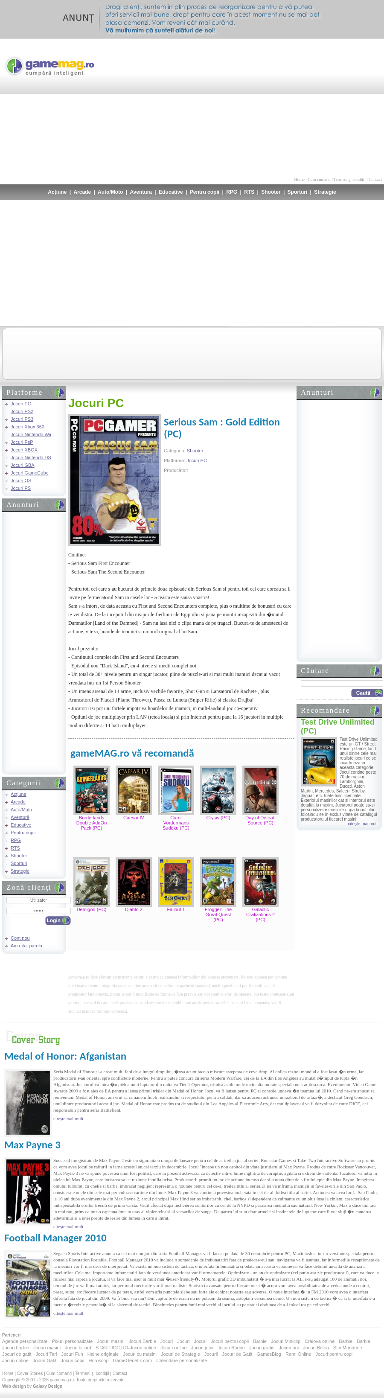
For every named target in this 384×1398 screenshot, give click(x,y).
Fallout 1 (176, 909)
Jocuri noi (289, 1347)
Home (299, 179)
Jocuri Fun (72, 1354)
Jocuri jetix (202, 1347)
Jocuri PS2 (22, 411)
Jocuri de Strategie (180, 1354)
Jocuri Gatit (45, 1360)
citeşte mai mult (363, 823)
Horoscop (98, 1360)
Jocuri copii (72, 1360)
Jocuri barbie (15, 1347)
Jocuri (166, 1341)
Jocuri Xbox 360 (27, 426)
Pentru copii (204, 192)
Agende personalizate (24, 1341)
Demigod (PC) (92, 909)
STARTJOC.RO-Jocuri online (126, 1347)
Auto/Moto (110, 192)
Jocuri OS (21, 480)
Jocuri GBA (23, 465)
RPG (231, 192)
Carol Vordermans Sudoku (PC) (176, 822)
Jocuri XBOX (24, 449)
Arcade (82, 192)
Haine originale (103, 1354)
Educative (171, 192)
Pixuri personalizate (72, 1341)
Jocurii (211, 1354)
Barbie (260, 1341)
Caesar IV (133, 817)
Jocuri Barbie (142, 1341)
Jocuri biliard (78, 1347)
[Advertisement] (309, 106)
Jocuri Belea (316, 1347)
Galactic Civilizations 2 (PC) (260, 914)
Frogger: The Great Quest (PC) (218, 914)
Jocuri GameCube (30, 472)
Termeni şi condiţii (349, 179)
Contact (375, 179)
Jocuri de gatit (16, 1354)
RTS (249, 192)
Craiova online (320, 1341)
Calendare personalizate (181, 1360)
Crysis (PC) (218, 817)
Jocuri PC (21, 403)
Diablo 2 (133, 909)
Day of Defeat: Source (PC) (260, 820)
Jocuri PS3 (22, 419)
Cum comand (319, 179)
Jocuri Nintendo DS (31, 457)
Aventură (141, 192)
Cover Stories (30, 1373)
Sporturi (298, 192)
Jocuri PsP (22, 442)
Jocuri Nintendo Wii (31, 434)
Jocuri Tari (46, 1354)
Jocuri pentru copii (230, 1341)
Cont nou (20, 938)
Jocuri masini (110, 1341)
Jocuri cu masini (140, 1354)
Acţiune (57, 192)
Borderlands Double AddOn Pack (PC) (91, 822)
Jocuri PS (21, 488)
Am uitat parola (26, 945)
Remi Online (298, 1354)
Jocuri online (173, 1347)
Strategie (325, 192)
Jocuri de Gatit (237, 1354)
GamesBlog (268, 1354)
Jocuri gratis (261, 1347)
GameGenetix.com (132, 1360)
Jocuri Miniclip (285, 1341)
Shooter (270, 192)
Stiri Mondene (347, 1347)
